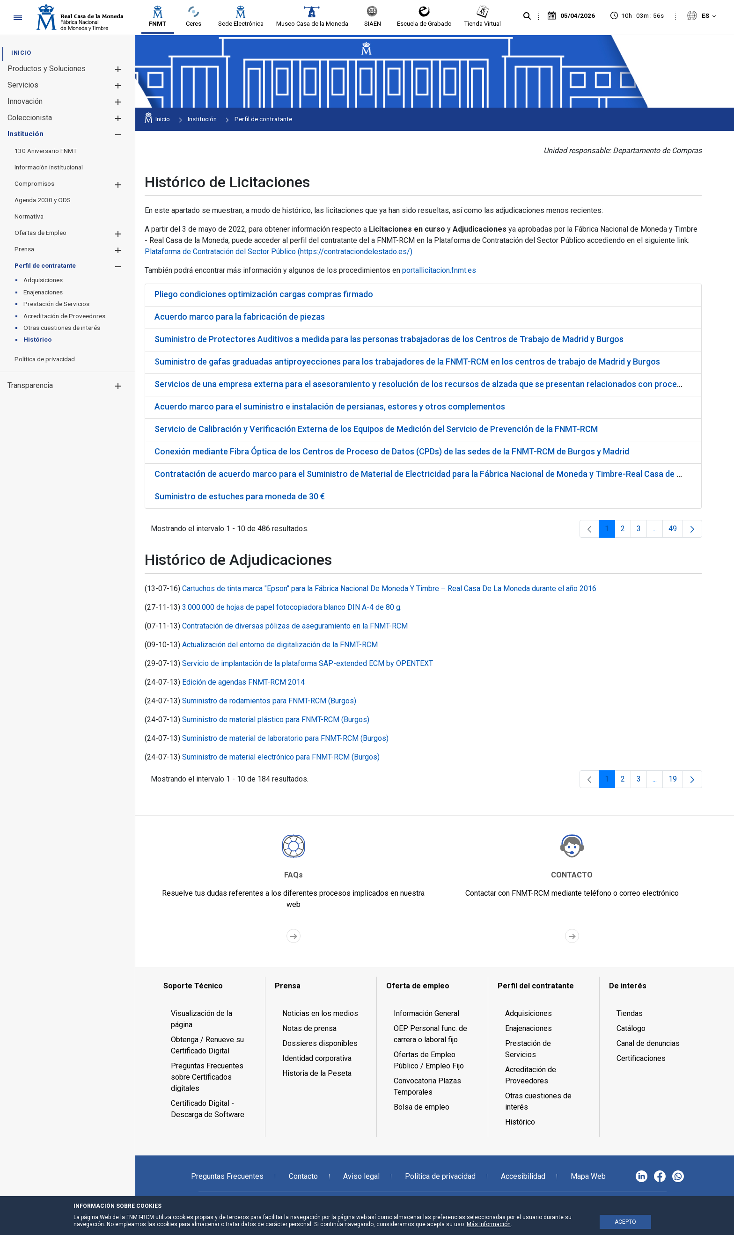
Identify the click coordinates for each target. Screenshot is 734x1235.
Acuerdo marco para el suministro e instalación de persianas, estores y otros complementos (329, 406)
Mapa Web (588, 1176)
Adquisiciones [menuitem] (528, 1013)
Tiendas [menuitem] (630, 1013)
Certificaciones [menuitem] (641, 1058)
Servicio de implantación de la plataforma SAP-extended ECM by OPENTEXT (307, 663)
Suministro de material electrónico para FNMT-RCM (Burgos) (281, 757)
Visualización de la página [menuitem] (201, 1019)
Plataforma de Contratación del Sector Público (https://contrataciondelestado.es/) (278, 251)
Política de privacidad (440, 1176)
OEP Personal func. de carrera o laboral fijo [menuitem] (430, 1034)
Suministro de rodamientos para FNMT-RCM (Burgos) (269, 700)
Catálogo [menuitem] (631, 1028)
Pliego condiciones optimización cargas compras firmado (263, 294)
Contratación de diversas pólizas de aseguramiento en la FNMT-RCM (295, 625)
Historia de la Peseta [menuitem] (317, 1073)
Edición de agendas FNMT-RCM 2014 (243, 682)
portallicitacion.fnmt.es (439, 270)
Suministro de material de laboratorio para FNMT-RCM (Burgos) (285, 738)
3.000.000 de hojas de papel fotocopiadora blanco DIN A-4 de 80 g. (292, 607)
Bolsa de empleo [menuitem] (421, 1107)
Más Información (489, 1224)
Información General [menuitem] (426, 1013)
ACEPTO (625, 1222)
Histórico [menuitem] (520, 1122)
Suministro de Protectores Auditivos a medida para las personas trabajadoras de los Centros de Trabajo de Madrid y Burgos (389, 339)
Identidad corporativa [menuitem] (317, 1058)
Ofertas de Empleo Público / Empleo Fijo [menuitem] (429, 1060)
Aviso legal (361, 1176)
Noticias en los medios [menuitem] (320, 1013)
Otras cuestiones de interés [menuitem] (538, 1101)
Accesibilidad (523, 1176)
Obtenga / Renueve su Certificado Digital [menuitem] (207, 1045)
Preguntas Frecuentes (227, 1176)
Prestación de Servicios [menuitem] (528, 1049)
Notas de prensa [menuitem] (309, 1028)
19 (675, 781)
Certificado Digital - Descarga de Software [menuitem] (207, 1109)
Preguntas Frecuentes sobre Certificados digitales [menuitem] (207, 1077)
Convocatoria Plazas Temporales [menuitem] (427, 1086)
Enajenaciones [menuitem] (528, 1028)
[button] (118, 69)
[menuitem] (21, 53)
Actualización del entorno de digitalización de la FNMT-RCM (280, 644)
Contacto (303, 1176)
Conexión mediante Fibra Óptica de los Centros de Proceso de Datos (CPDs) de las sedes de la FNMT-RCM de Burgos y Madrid (391, 451)
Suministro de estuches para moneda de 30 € (239, 496)
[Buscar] (527, 16)
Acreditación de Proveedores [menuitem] (530, 1075)
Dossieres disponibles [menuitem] (320, 1043)
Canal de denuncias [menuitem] (648, 1043)
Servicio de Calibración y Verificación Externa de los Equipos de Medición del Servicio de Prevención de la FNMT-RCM (376, 429)
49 (675, 531)
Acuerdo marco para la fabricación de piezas (239, 317)
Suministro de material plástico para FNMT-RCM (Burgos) (275, 719)
